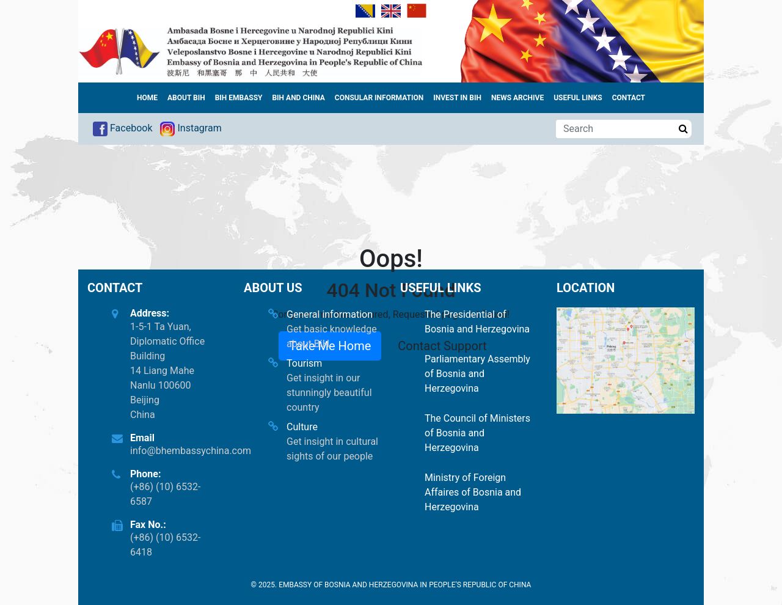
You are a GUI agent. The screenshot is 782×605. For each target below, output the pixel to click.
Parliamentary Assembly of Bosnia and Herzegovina (477, 373)
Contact (628, 98)
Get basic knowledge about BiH (332, 336)
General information (330, 314)
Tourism (304, 363)
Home (147, 98)
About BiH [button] (186, 98)
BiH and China (298, 98)
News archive (517, 98)
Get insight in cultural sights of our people (332, 449)
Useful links (578, 98)
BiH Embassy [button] (239, 98)
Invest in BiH (457, 98)
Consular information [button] (379, 98)
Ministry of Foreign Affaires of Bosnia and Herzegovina (473, 492)
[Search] (615, 129)
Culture (302, 427)
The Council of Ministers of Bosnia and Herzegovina (477, 433)
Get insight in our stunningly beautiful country (329, 392)
